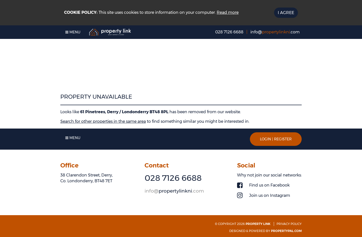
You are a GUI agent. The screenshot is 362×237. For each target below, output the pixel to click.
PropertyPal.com (286, 231)
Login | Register (276, 139)
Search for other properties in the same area (103, 121)
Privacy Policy (289, 224)
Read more (228, 12)
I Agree (286, 12)
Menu (72, 32)
